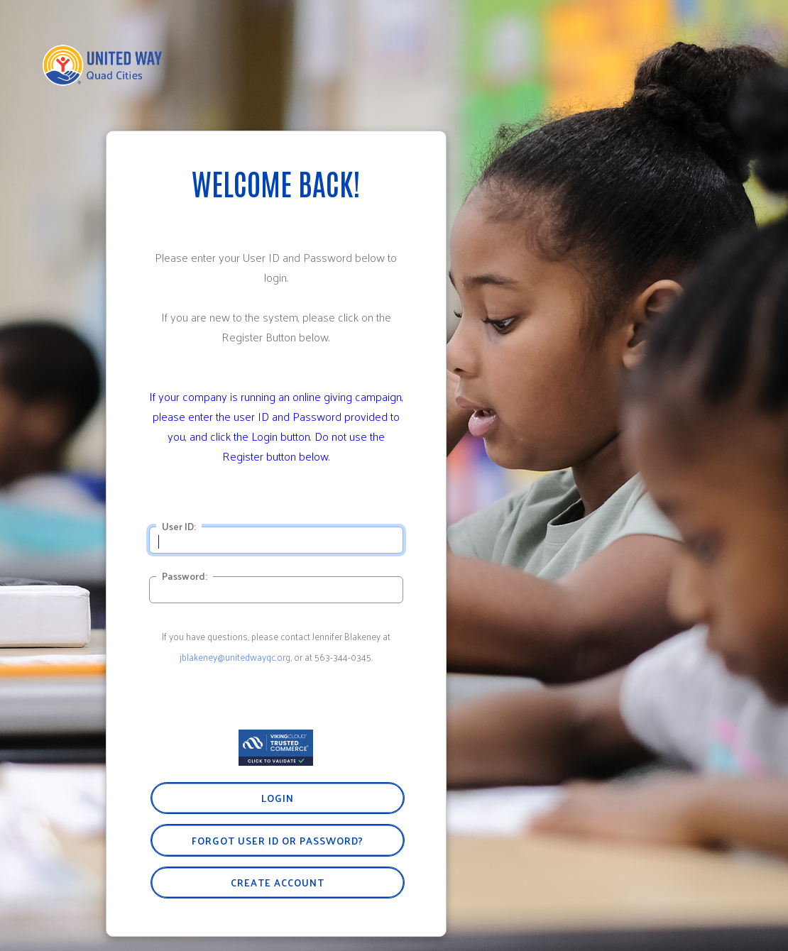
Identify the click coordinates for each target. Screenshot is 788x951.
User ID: (179, 526)
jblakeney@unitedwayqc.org (235, 657)
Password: (184, 576)
